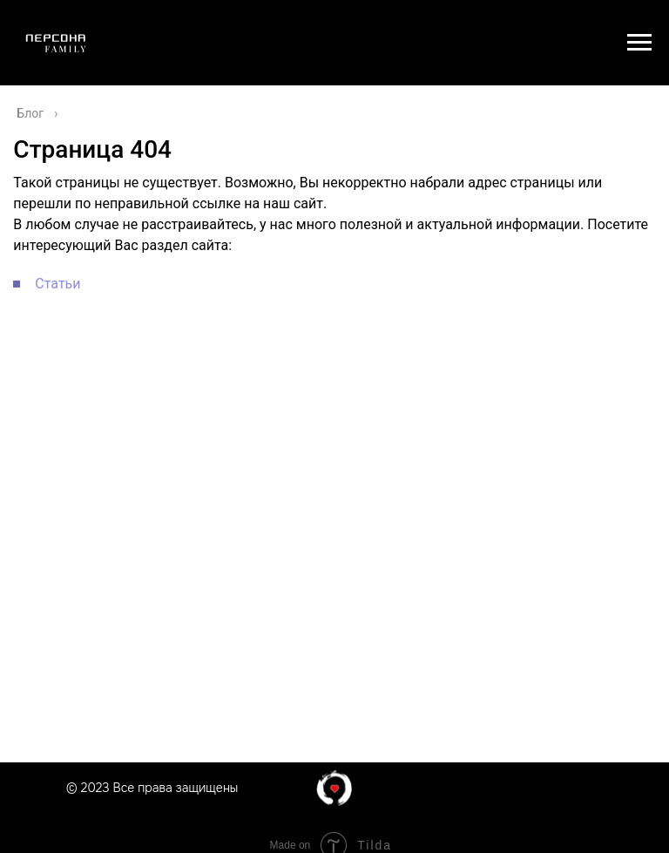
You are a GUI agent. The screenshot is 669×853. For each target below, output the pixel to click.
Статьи (57, 283)
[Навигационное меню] (639, 42)
